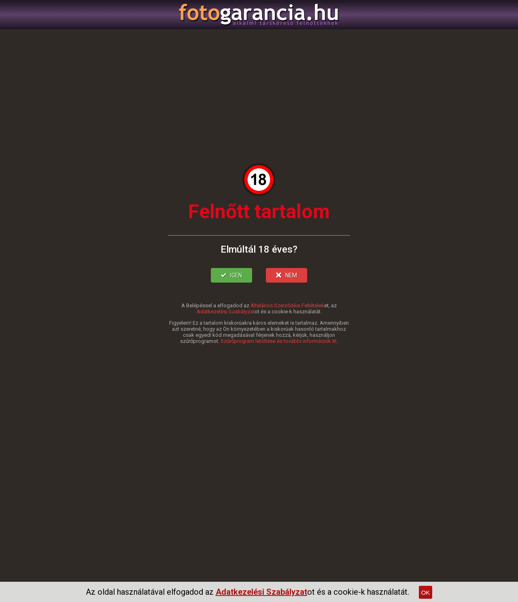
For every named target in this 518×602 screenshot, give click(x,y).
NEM (286, 275)
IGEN (231, 275)
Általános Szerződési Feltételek (287, 305)
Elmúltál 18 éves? (259, 249)
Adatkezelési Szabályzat (226, 311)
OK (425, 592)
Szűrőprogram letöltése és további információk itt (279, 341)
